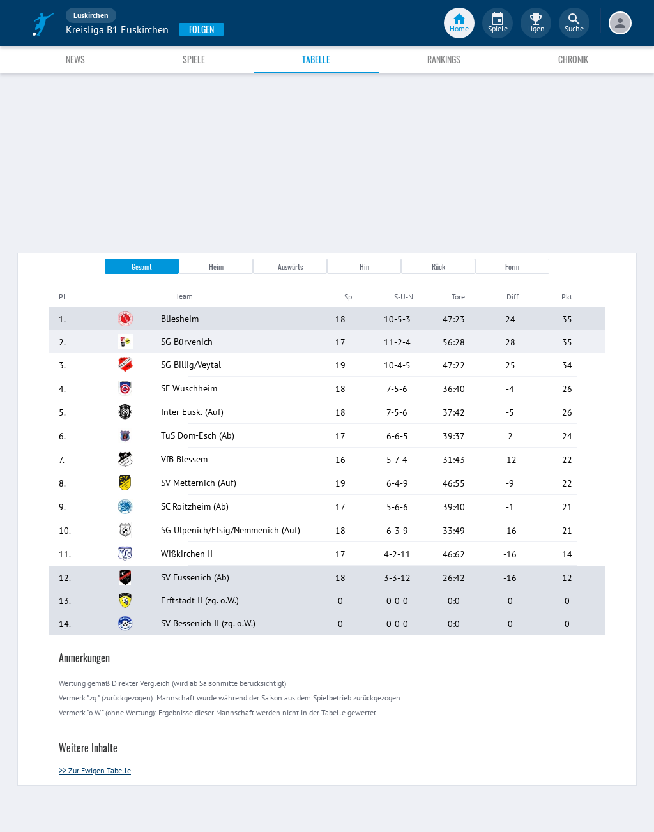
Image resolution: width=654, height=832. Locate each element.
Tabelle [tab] (316, 59)
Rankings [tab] (443, 59)
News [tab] (75, 59)
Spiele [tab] (194, 59)
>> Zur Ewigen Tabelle (95, 770)
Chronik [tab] (573, 59)
